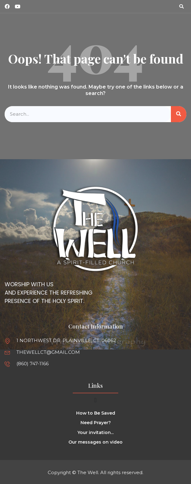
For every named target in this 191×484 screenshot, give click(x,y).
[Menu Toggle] (95, 400)
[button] (181, 6)
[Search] (178, 114)
